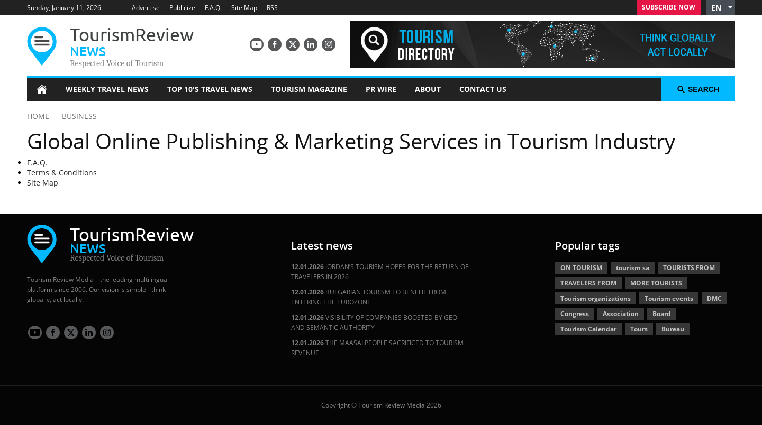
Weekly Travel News (107, 89)
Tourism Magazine (309, 89)
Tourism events (669, 298)
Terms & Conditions (62, 173)
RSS (272, 7)
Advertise (146, 7)
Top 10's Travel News (209, 89)
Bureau (672, 329)
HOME (38, 116)
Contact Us (482, 89)
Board (661, 313)
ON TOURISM (581, 267)
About (428, 89)
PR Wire (381, 89)
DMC (714, 298)
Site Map (244, 7)
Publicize (182, 7)
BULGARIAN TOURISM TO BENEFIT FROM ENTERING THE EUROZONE (368, 297)
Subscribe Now (668, 7)
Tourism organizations (595, 298)
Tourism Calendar (588, 329)
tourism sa (632, 267)
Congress (574, 313)
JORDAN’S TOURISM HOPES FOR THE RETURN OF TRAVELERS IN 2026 (379, 271)
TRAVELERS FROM (588, 283)
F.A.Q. (213, 7)
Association (621, 313)
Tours (639, 329)
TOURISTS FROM (689, 267)
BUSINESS (79, 116)
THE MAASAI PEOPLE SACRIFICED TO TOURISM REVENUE (377, 347)
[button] (720, 7)
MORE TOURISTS (656, 283)
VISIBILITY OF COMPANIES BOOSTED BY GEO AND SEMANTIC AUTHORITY (374, 322)
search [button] (698, 89)
